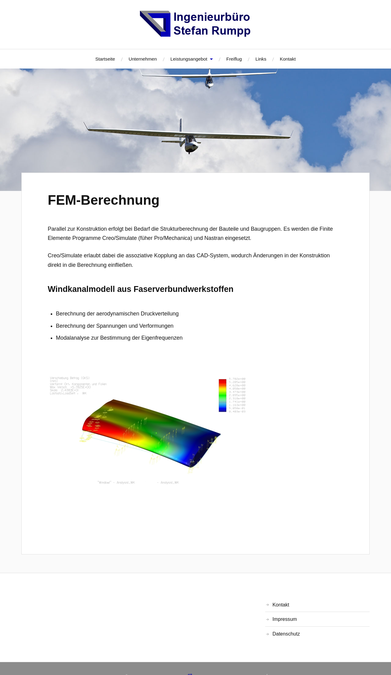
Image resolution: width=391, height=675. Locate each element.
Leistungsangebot (188, 59)
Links (260, 59)
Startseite (105, 59)
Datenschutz (286, 633)
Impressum (284, 619)
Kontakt (288, 59)
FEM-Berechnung (103, 199)
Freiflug (234, 59)
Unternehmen (143, 59)
